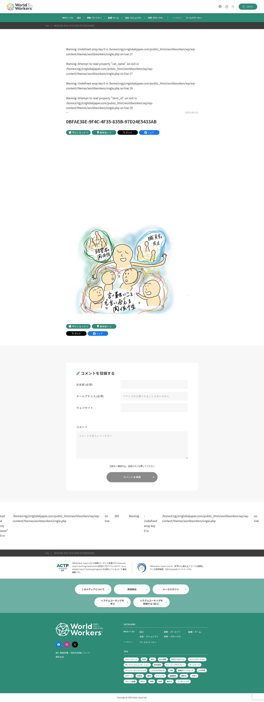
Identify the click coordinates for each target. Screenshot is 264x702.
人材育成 (201, 670)
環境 (151, 681)
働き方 (169, 681)
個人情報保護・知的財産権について (73, 653)
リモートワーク (131, 659)
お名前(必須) (84, 384)
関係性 (183, 675)
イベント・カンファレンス (135, 670)
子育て (194, 675)
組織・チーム (113, 17)
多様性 (139, 675)
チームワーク (195, 664)
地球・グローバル (155, 17)
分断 (171, 670)
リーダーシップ (183, 681)
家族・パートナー (94, 17)
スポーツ (128, 675)
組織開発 (172, 675)
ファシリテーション (197, 659)
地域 (160, 681)
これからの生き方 (157, 670)
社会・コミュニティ (133, 17)
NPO (152, 659)
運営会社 (60, 657)
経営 (144, 659)
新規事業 (157, 664)
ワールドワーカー (194, 17)
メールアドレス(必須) (90, 396)
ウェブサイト (84, 408)
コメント (82, 427)
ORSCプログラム (177, 659)
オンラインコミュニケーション (137, 664)
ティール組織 (130, 681)
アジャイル (160, 675)
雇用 (149, 675)
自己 (79, 17)
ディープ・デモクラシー (175, 664)
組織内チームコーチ (185, 670)
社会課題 (162, 659)
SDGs (142, 681)
